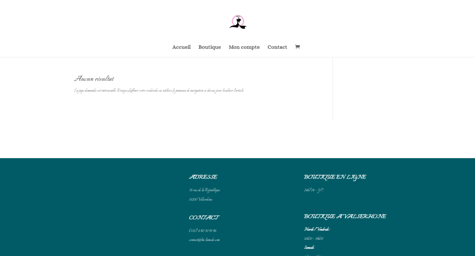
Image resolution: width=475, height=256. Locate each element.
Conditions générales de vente (207, 237)
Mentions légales (200, 229)
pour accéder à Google (328, 245)
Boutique (209, 47)
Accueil (181, 47)
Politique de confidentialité (206, 245)
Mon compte (244, 47)
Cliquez (309, 245)
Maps (346, 245)
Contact (277, 47)
